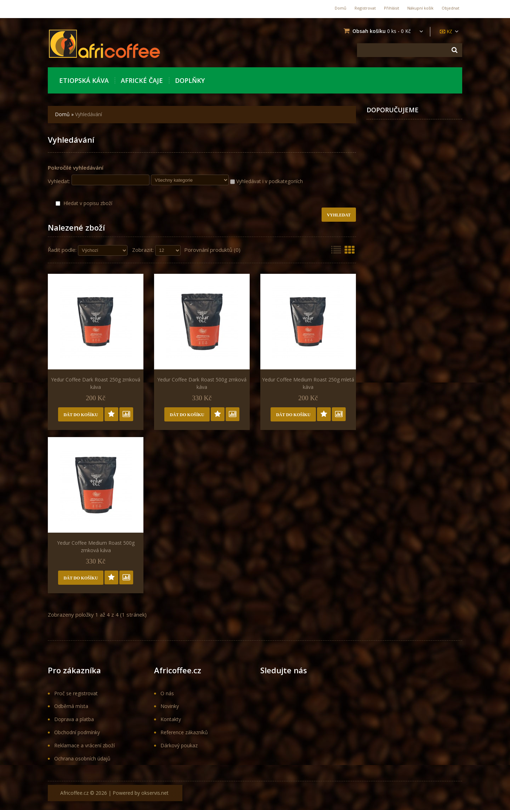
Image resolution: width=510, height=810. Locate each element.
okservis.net (155, 792)
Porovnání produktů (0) (212, 249)
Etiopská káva (84, 80)
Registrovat (365, 8)
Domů (340, 8)
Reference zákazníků (184, 732)
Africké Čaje (142, 80)
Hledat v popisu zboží (84, 203)
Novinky (169, 706)
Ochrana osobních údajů (82, 758)
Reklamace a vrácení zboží (84, 745)
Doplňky (190, 80)
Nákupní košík (420, 8)
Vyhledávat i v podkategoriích (266, 181)
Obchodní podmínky (77, 732)
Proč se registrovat (76, 693)
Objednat (450, 8)
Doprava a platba (74, 719)
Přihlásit (391, 8)
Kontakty (170, 719)
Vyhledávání (88, 114)
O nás (167, 693)
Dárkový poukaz (179, 745)
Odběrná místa (71, 706)
